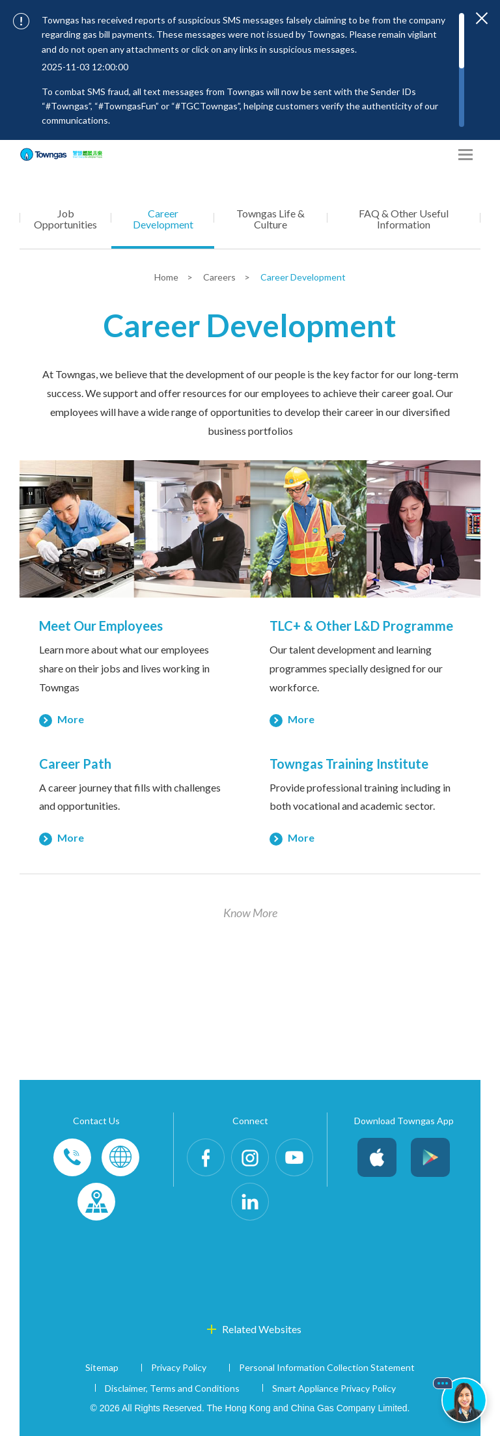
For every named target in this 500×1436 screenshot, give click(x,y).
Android (430, 1157)
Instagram (250, 1157)
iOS (377, 1157)
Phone (72, 1157)
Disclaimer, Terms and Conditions (172, 1388)
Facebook (206, 1157)
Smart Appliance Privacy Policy (334, 1388)
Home (167, 277)
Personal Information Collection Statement (327, 1367)
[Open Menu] (465, 154)
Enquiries (120, 1157)
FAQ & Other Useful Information (404, 219)
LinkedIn (250, 1202)
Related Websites (261, 1329)
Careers (220, 277)
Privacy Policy (178, 1367)
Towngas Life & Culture (270, 219)
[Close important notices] (482, 18)
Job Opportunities (65, 219)
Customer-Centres (96, 1202)
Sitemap (101, 1367)
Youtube (294, 1157)
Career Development (163, 219)
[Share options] (441, 154)
